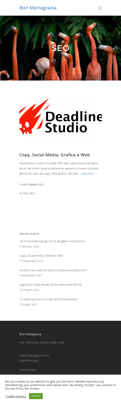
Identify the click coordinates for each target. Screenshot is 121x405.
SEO (32, 193)
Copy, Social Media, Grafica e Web (54, 155)
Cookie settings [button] (16, 396)
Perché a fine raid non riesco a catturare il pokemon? (52, 270)
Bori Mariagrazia (38, 7)
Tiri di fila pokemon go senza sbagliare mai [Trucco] (52, 241)
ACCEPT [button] (35, 396)
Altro (23, 193)
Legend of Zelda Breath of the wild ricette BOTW (50, 285)
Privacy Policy (28, 370)
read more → (89, 173)
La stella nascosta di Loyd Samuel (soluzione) (48, 299)
